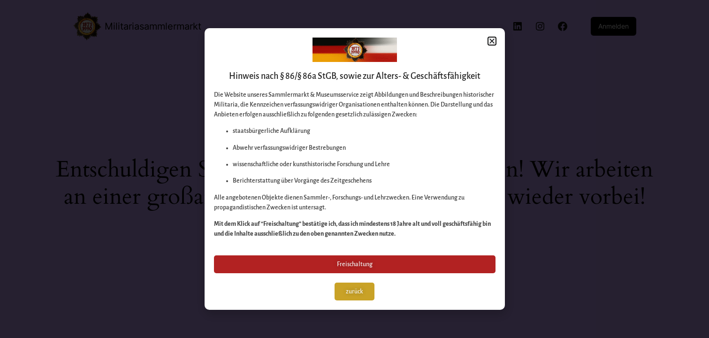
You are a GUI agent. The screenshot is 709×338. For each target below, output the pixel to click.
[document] (354, 169)
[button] (492, 41)
